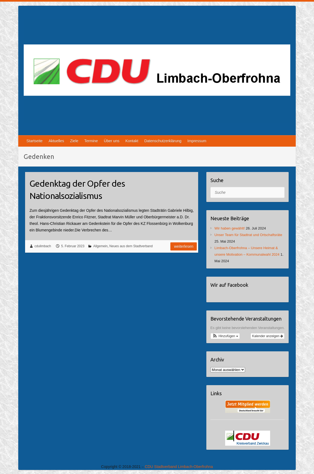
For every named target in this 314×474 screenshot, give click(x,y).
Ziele (74, 141)
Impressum (197, 141)
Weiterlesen (183, 246)
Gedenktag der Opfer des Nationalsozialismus (77, 190)
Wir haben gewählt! (230, 228)
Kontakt (131, 141)
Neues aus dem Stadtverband (131, 246)
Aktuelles (56, 141)
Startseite (34, 141)
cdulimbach (43, 246)
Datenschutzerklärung (162, 141)
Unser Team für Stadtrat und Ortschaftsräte (248, 235)
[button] (225, 336)
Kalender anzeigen (267, 336)
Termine (91, 141)
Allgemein (100, 246)
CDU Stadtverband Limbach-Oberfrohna (179, 466)
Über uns (111, 141)
